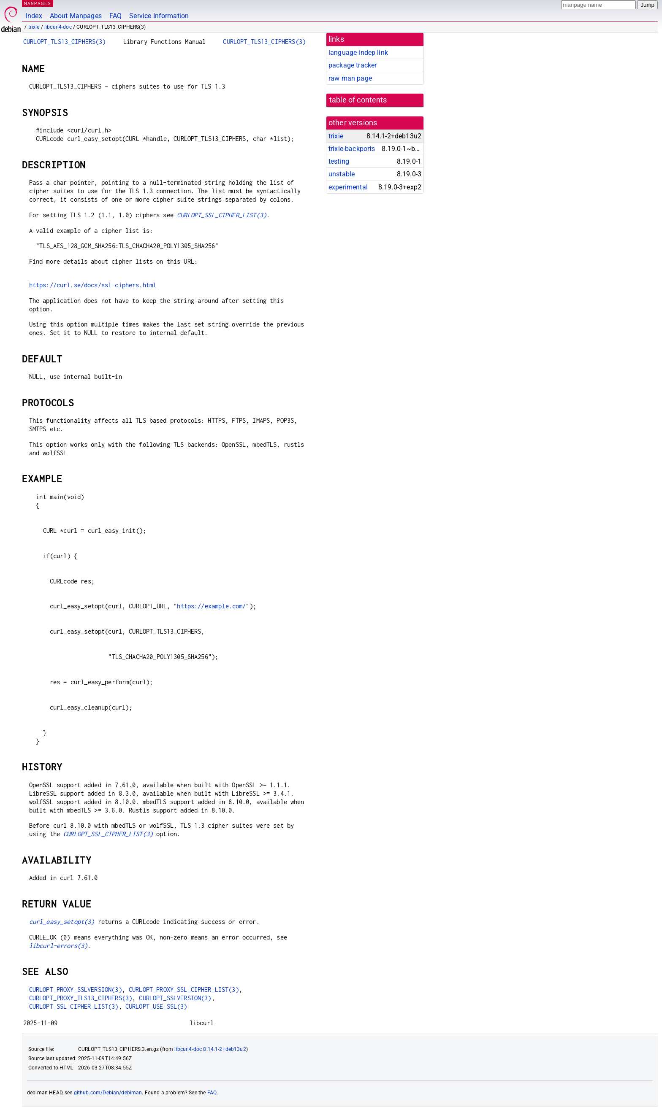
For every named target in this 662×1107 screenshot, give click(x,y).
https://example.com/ (211, 606)
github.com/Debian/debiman (108, 1093)
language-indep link (358, 53)
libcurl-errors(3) (58, 945)
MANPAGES (37, 3)
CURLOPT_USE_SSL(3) (156, 1006)
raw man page (350, 78)
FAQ (115, 16)
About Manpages (76, 16)
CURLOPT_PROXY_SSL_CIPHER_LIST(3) (184, 989)
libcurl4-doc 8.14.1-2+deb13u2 (210, 1049)
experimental (348, 187)
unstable (341, 174)
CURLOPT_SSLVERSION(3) (175, 998)
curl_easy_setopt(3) (62, 921)
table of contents (358, 100)
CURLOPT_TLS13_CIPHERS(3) (64, 41)
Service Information (159, 16)
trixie (34, 27)
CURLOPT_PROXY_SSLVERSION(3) (75, 989)
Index (34, 16)
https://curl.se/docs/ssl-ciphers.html (93, 285)
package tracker (352, 65)
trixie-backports (351, 149)
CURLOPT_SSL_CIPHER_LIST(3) (221, 215)
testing (338, 161)
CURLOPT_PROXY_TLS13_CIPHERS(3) (81, 998)
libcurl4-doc (58, 27)
